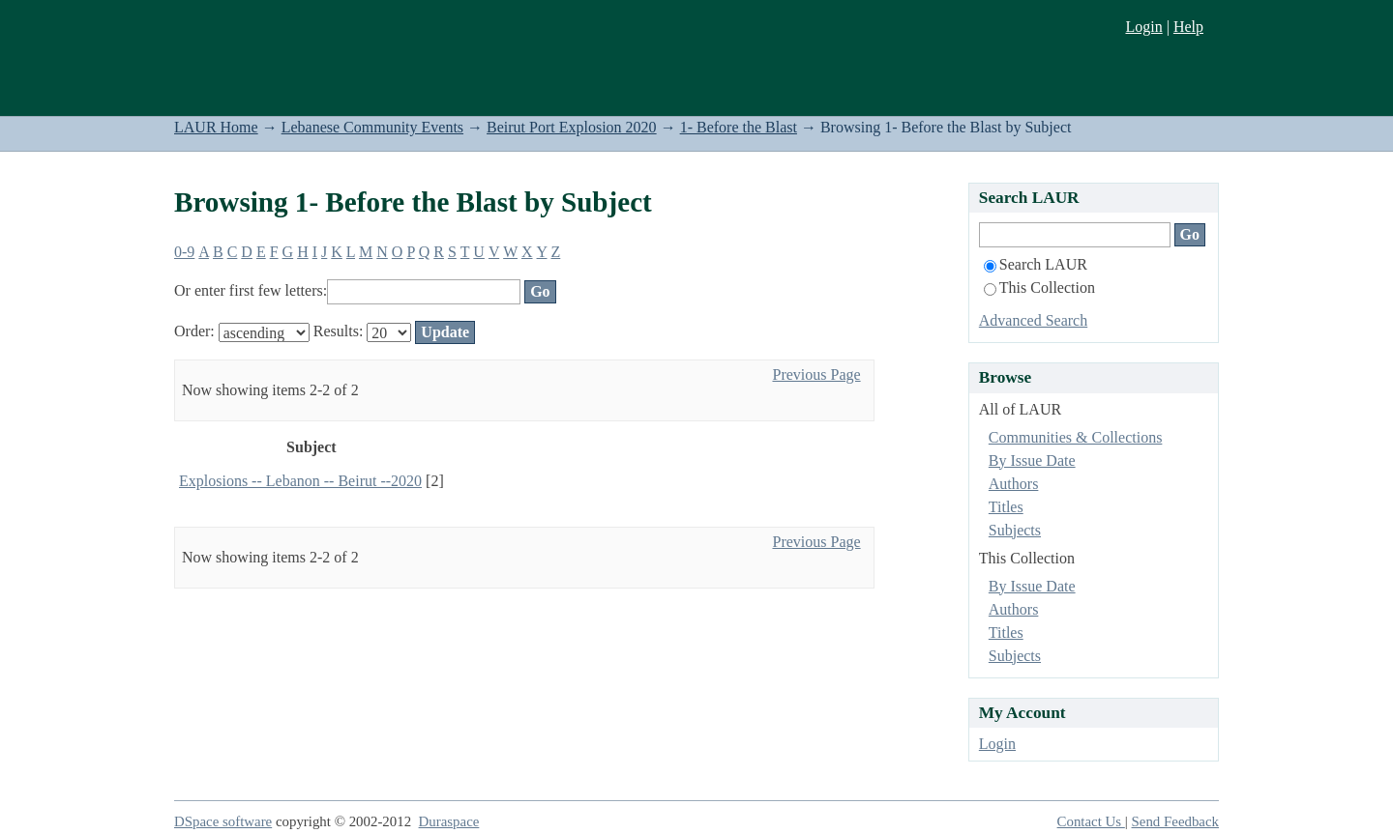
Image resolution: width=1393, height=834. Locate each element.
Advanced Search (1033, 320)
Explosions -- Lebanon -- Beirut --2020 (300, 481)
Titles (1006, 507)
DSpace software (223, 821)
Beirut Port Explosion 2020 (572, 127)
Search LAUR (1035, 264)
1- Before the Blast (738, 127)
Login (1143, 26)
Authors (1014, 483)
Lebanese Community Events (372, 127)
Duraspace (449, 821)
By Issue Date (1032, 460)
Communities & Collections (1076, 437)
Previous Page (816, 374)
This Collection (1039, 287)
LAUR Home (216, 127)
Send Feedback (1175, 821)
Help (1188, 26)
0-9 (184, 252)
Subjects (1015, 530)
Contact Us (1091, 821)
